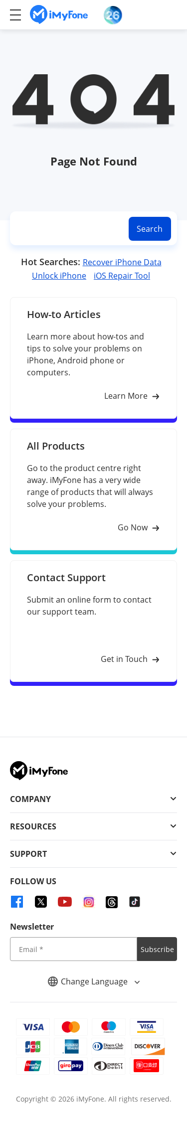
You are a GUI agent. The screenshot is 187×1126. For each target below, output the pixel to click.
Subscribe (157, 949)
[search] (67, 228)
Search (150, 228)
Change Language (94, 981)
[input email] (73, 949)
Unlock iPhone (59, 275)
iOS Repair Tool (122, 275)
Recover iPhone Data (122, 262)
